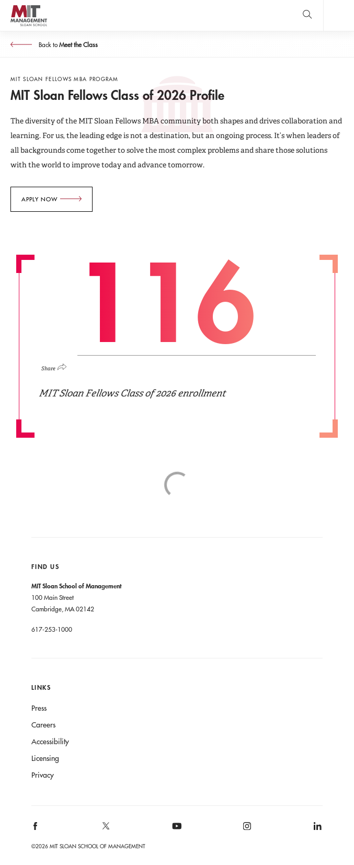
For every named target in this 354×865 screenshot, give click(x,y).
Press (39, 708)
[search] (307, 15)
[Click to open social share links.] (58, 365)
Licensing (45, 758)
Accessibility (50, 741)
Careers (43, 725)
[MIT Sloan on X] (105, 829)
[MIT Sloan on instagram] (246, 829)
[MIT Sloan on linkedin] (317, 829)
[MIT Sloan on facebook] (35, 829)
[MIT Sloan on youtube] (175, 831)
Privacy (42, 775)
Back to (67, 44)
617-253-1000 (51, 629)
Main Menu (338, 15)
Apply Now (39, 199)
